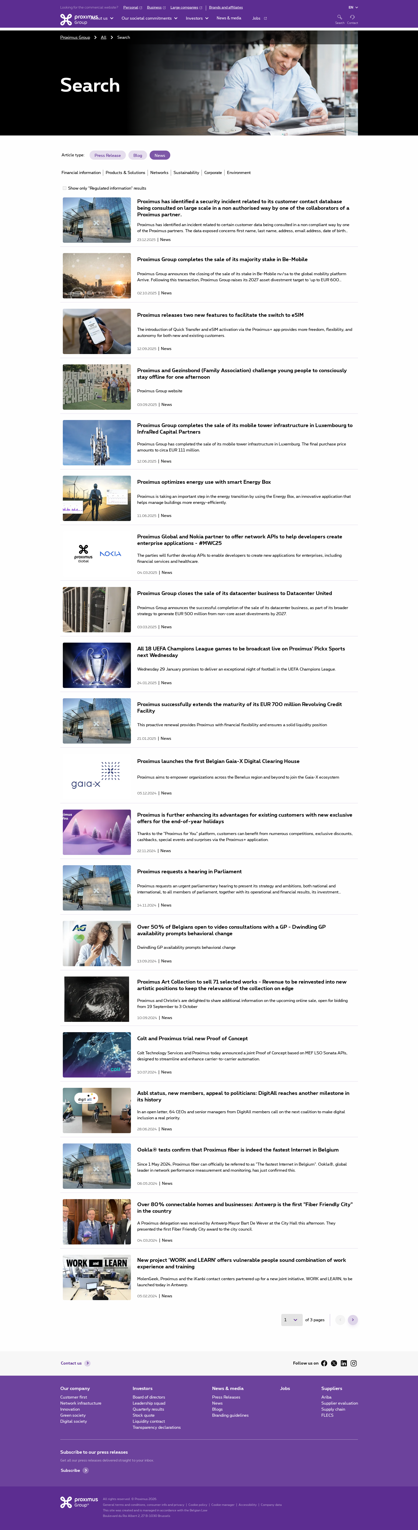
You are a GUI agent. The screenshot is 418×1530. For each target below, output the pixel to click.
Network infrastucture (80, 1403)
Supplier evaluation (339, 1403)
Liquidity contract (149, 1421)
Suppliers (331, 1388)
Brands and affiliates (226, 7)
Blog (137, 156)
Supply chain (333, 1409)
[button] (120, 20)
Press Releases (226, 1397)
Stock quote (144, 1415)
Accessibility (248, 1504)
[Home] (79, 19)
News (160, 156)
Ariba (326, 1397)
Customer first (73, 1397)
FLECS (327, 1415)
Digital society (73, 1421)
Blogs (217, 1409)
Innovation (70, 1409)
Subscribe (70, 1471)
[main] (209, 678)
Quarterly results (148, 1409)
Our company (75, 1388)
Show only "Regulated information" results (107, 188)
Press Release (108, 156)
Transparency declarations (157, 1427)
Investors (143, 1388)
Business (154, 7)
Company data (271, 1504)
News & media (228, 1388)
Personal (130, 7)
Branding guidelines (230, 1415)
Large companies (184, 7)
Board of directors (149, 1397)
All (103, 38)
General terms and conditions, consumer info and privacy (143, 1504)
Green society (73, 1415)
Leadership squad (149, 1403)
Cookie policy (197, 1504)
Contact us (71, 1363)
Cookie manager (223, 1504)
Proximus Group (75, 38)
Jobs (285, 1388)
